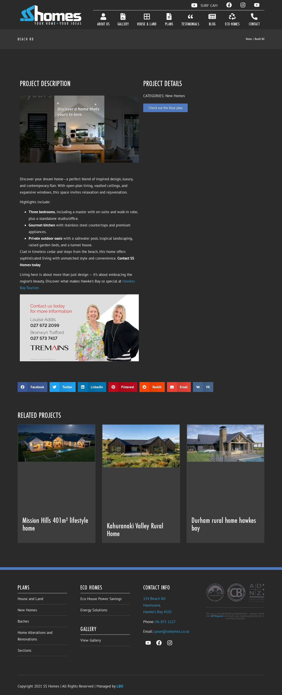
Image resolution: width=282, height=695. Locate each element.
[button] (32, 387)
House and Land (30, 598)
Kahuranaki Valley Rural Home (135, 530)
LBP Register (217, 616)
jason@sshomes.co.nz (171, 631)
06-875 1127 (165, 621)
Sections (24, 650)
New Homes (27, 610)
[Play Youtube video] (79, 129)
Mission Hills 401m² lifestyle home (55, 525)
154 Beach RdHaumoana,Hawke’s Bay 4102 (157, 605)
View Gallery (90, 640)
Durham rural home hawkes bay (223, 525)
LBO (120, 686)
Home (249, 39)
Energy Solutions (93, 610)
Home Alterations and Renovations (35, 636)
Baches (23, 621)
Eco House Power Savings (101, 598)
